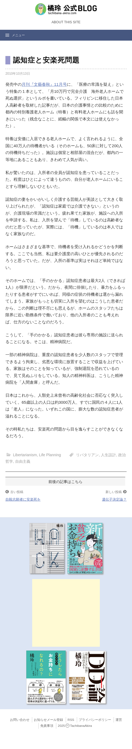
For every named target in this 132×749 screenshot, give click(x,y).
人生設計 (108, 455)
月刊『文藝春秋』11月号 (44, 84)
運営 (119, 720)
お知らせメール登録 (48, 720)
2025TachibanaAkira (75, 726)
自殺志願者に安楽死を (23, 499)
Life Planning (50, 455)
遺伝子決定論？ (114, 499)
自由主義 (22, 461)
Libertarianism (25, 455)
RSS (71, 720)
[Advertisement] (66, 613)
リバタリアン (87, 455)
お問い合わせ (19, 720)
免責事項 (46, 726)
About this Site (65, 22)
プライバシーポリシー (95, 720)
